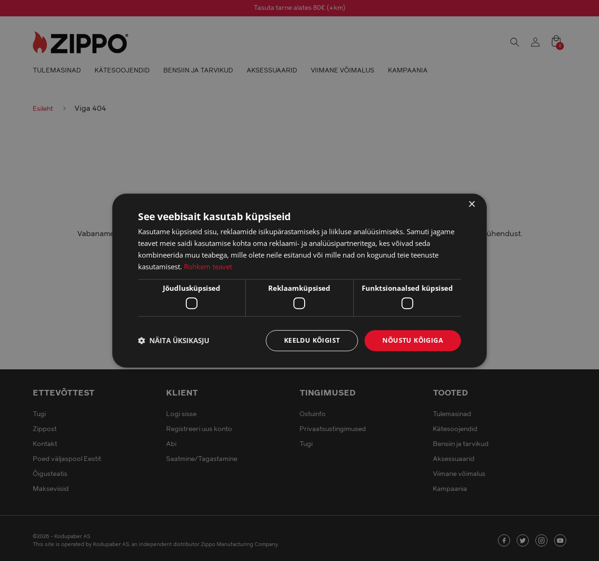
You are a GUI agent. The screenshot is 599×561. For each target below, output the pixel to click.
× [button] (471, 204)
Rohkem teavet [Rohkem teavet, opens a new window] (208, 266)
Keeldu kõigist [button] (312, 340)
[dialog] (299, 280)
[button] (173, 340)
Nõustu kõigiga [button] (412, 340)
